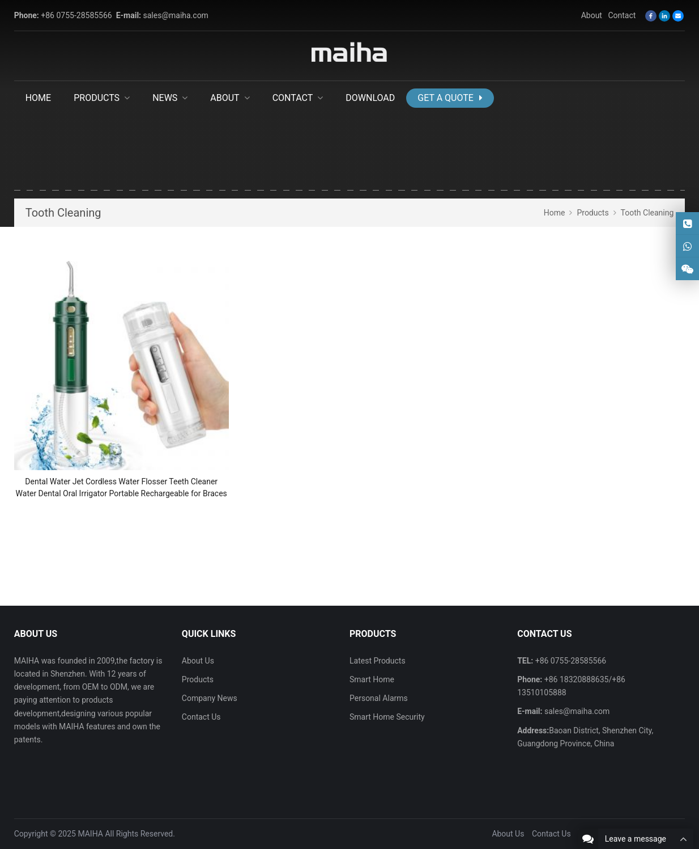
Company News (209, 698)
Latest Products (378, 660)
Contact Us (201, 716)
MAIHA (90, 833)
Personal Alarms (379, 698)
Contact (622, 15)
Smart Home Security (387, 716)
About (591, 15)
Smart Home (372, 679)
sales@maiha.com (175, 15)
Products (198, 679)
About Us (198, 660)
